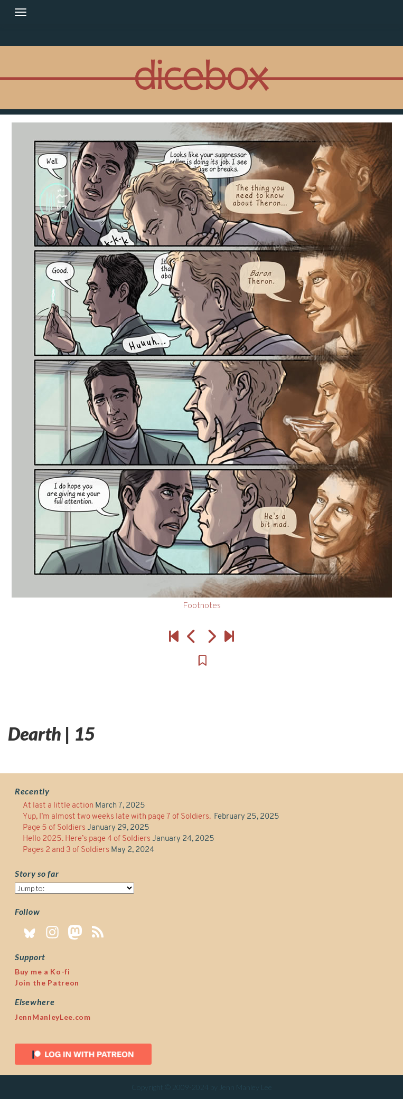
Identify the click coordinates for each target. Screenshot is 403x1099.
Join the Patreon (47, 982)
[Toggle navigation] (20, 12)
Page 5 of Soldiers (54, 828)
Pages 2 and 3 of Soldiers (66, 850)
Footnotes (202, 605)
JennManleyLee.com (53, 1016)
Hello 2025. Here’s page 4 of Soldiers (87, 839)
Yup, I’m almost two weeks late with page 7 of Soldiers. (117, 817)
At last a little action (58, 806)
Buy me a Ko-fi (42, 971)
